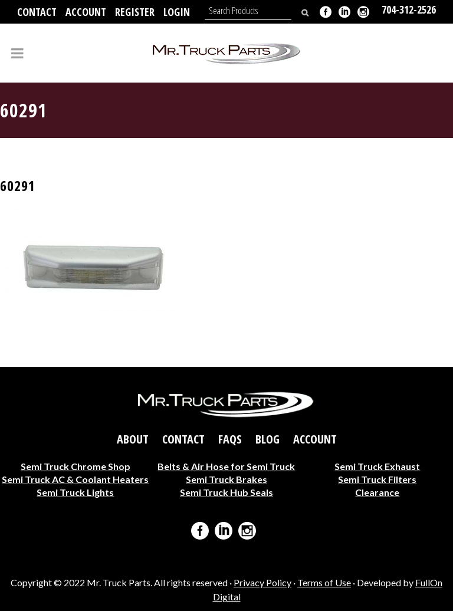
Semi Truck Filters (377, 478)
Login (176, 12)
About (133, 438)
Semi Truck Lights (75, 491)
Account (85, 12)
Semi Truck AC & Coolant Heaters (75, 478)
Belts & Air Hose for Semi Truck (226, 465)
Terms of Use (324, 582)
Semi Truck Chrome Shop (75, 465)
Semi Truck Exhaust (377, 465)
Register (135, 12)
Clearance (377, 491)
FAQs (230, 438)
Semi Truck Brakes (226, 478)
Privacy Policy (262, 582)
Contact (37, 12)
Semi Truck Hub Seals (226, 491)
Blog (267, 438)
